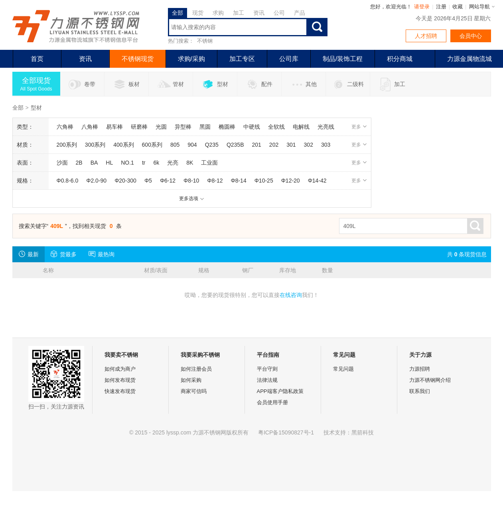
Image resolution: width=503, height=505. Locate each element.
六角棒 (65, 127)
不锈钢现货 (138, 58)
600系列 (152, 144)
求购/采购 (191, 58)
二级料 (347, 84)
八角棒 (89, 127)
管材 (170, 84)
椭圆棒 (227, 127)
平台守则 (267, 369)
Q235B (235, 144)
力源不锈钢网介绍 (430, 380)
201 (256, 144)
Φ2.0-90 (96, 180)
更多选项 (191, 198)
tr (144, 162)
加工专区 (242, 58)
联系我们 (419, 391)
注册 (441, 7)
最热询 (101, 253)
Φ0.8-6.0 (68, 180)
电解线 (301, 127)
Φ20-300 (125, 180)
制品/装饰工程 (343, 58)
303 (325, 144)
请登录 (422, 7)
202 (273, 144)
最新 (28, 253)
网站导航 (479, 7)
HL (109, 162)
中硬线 (251, 127)
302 (308, 144)
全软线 (276, 127)
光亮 (172, 162)
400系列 (123, 144)
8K (189, 162)
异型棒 (183, 127)
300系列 (95, 144)
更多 (359, 127)
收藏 (457, 7)
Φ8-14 (238, 180)
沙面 (62, 162)
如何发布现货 (120, 380)
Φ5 (148, 180)
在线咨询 (291, 295)
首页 (37, 58)
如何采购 (191, 380)
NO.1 (127, 162)
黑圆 (205, 127)
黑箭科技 (362, 432)
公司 (279, 13)
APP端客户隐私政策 (280, 391)
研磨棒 (139, 127)
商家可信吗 (194, 391)
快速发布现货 (120, 391)
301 (291, 144)
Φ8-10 (191, 180)
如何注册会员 (196, 369)
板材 (126, 84)
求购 (218, 13)
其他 (303, 84)
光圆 (161, 127)
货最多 (64, 253)
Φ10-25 (263, 180)
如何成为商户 (120, 369)
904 (192, 144)
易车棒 (114, 127)
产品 (299, 13)
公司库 (288, 58)
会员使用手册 (272, 402)
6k (156, 162)
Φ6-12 (168, 180)
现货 (197, 13)
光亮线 (326, 127)
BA (94, 162)
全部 (177, 13)
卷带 (82, 84)
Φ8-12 (215, 180)
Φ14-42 (317, 180)
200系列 (67, 144)
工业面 (209, 162)
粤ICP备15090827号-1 (286, 432)
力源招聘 (419, 369)
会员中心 (471, 36)
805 (175, 144)
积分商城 (399, 58)
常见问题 (343, 369)
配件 (259, 84)
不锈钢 (205, 41)
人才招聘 (426, 36)
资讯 (258, 13)
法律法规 (267, 380)
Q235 (212, 144)
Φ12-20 (290, 180)
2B (79, 162)
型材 (214, 84)
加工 (238, 13)
